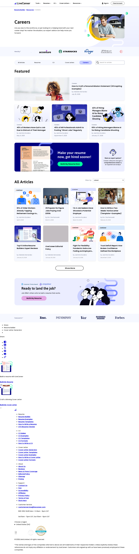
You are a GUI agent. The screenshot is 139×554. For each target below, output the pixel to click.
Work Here (22, 500)
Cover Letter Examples (27, 455)
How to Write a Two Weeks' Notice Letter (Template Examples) (111, 211)
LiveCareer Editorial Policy (54, 247)
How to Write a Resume (27, 424)
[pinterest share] (5, 351)
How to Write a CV (25, 443)
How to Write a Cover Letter (29, 457)
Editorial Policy (24, 474)
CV (53, 63)
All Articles (21, 63)
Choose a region (20, 522)
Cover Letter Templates (27, 452)
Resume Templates (25, 422)
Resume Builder (19, 10)
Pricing (21, 479)
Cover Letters (69, 63)
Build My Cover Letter (8, 405)
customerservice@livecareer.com (31, 507)
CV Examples (23, 436)
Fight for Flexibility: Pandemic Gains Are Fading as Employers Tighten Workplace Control (82, 248)
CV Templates (24, 438)
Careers (86, 63)
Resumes (37, 63)
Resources (30, 10)
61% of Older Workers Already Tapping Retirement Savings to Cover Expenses (27, 211)
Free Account (117, 3)
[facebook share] (5, 342)
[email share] (5, 354)
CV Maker (22, 433)
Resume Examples (25, 419)
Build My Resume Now (70, 164)
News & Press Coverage (27, 471)
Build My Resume (34, 298)
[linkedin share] (5, 345)
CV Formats (23, 441)
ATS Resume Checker (26, 427)
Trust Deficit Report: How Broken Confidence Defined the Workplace (111, 248)
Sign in (106, 3)
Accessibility (23, 490)
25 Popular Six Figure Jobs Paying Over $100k (54, 211)
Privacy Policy (23, 495)
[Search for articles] (110, 62)
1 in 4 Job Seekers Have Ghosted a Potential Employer (83, 211)
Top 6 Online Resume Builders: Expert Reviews (27, 246)
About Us (21, 466)
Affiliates (21, 493)
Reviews (21, 469)
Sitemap (21, 476)
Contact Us (22, 485)
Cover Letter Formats (27, 460)
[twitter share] (5, 348)
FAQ (20, 488)
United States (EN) (23, 524)
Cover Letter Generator (27, 450)
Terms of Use (23, 498)
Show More (70, 268)
